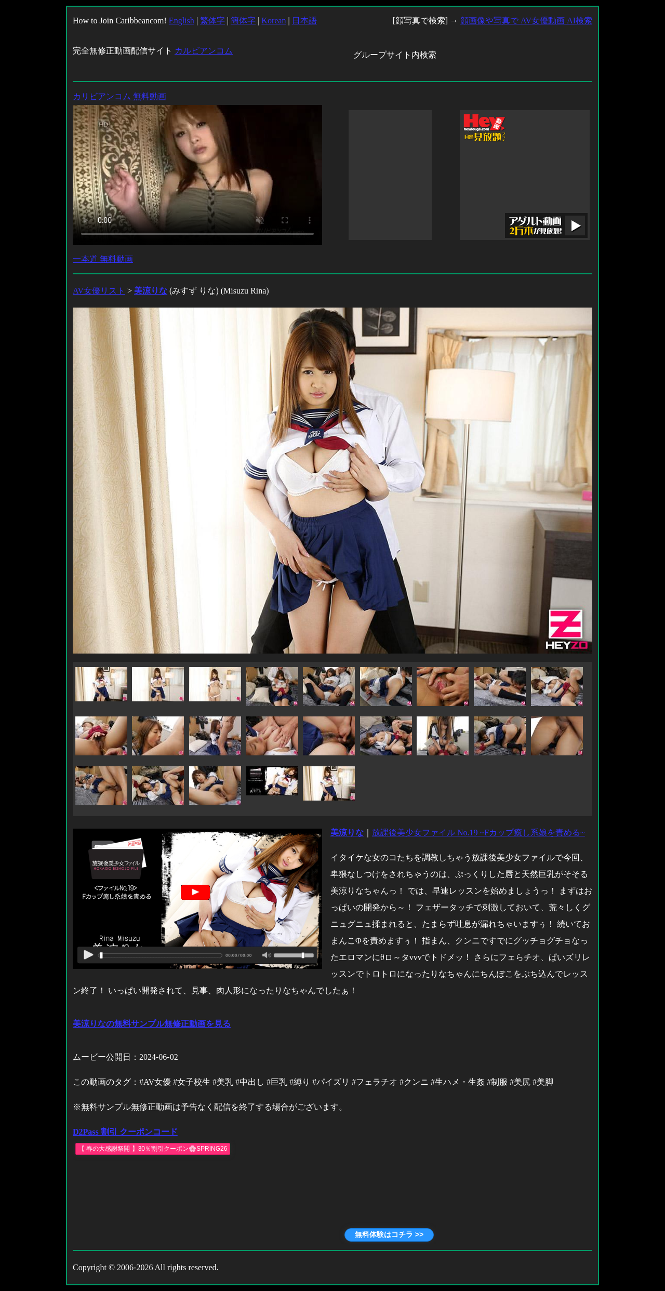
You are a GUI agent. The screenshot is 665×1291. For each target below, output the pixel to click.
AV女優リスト (99, 290)
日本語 (304, 20)
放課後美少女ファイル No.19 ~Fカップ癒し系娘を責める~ (478, 832)
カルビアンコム (204, 50)
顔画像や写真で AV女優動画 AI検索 (526, 20)
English (181, 20)
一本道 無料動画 (103, 259)
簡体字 (243, 20)
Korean (273, 20)
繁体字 (212, 20)
